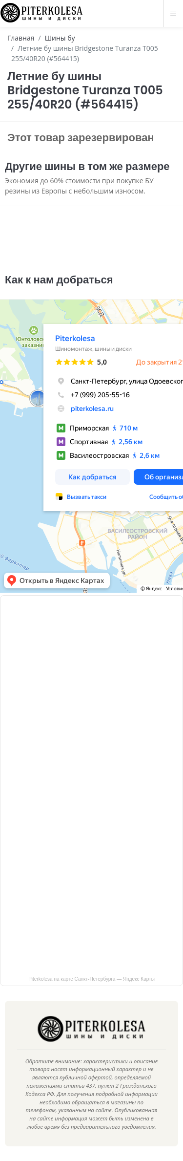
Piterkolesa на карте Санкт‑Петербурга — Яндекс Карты (91, 979)
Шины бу (60, 38)
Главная (21, 38)
